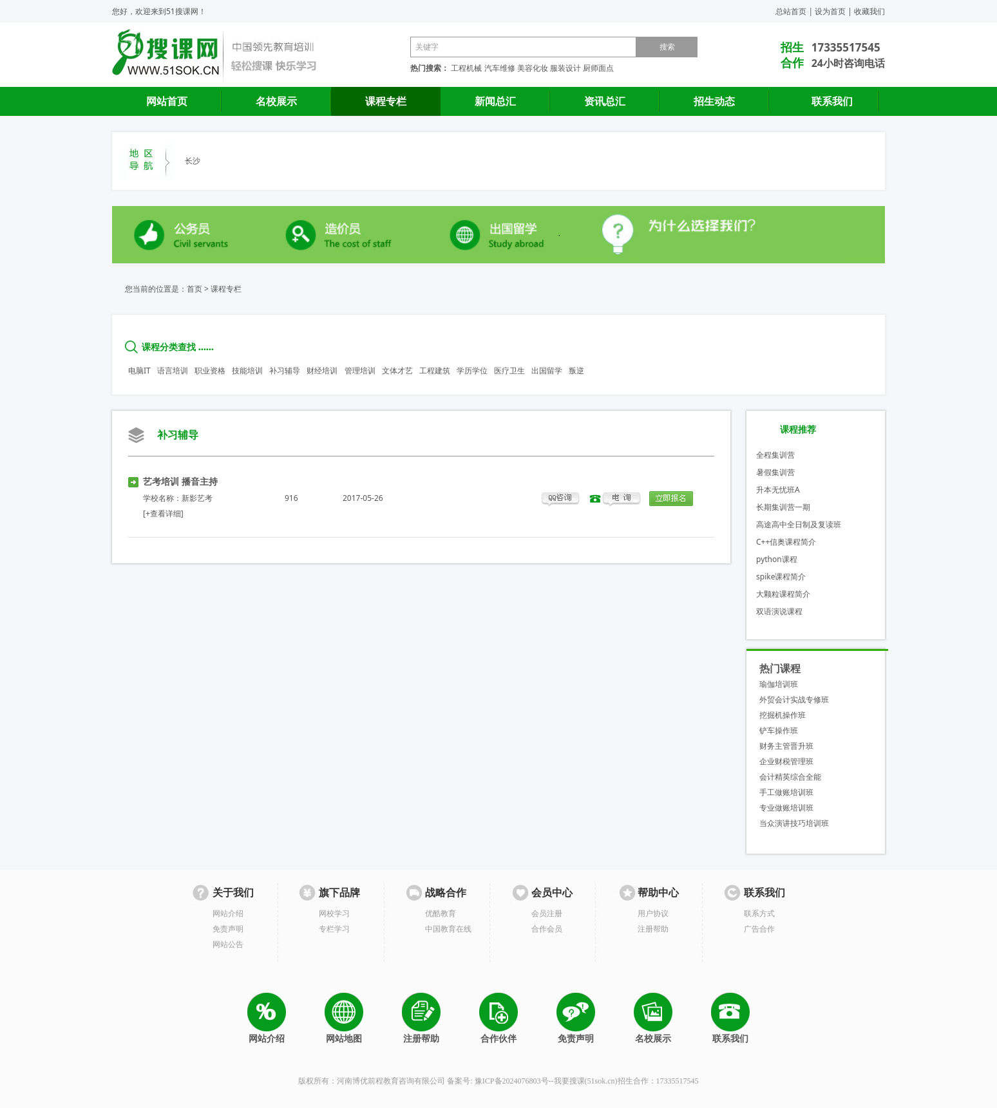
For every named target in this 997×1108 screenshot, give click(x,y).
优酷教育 (440, 913)
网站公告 (228, 944)
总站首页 (790, 11)
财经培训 (322, 370)
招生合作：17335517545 (658, 1080)
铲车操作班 (778, 730)
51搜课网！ (186, 11)
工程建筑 (434, 370)
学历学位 (472, 370)
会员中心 (552, 892)
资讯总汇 (604, 101)
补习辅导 (284, 370)
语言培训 (172, 370)
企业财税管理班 (786, 761)
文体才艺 (397, 370)
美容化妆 (532, 67)
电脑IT (139, 370)
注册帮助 (653, 928)
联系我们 (832, 101)
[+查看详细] (163, 513)
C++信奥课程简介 (786, 541)
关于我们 (233, 892)
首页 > (198, 288)
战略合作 (445, 892)
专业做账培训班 (786, 807)
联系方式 (759, 913)
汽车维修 (499, 67)
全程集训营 (775, 454)
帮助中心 (658, 892)
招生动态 (714, 101)
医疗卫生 (509, 370)
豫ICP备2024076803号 (512, 1080)
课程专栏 (385, 101)
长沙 (192, 160)
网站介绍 (228, 913)
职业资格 (210, 370)
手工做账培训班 (786, 792)
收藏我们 (869, 11)
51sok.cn (601, 1080)
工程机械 (466, 67)
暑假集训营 (775, 472)
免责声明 (228, 928)
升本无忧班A (778, 489)
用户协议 (653, 913)
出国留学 (546, 370)
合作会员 (546, 928)
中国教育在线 (448, 928)
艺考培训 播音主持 (180, 481)
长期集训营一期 (783, 507)
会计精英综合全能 (790, 776)
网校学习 (334, 913)
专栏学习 (334, 928)
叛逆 (576, 370)
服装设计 (565, 67)
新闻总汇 (495, 101)
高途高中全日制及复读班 (798, 524)
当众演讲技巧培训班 (794, 823)
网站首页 (166, 101)
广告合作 (759, 928)
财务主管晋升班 (786, 745)
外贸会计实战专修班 (794, 699)
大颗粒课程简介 (783, 593)
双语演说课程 (779, 611)
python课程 (776, 559)
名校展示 (276, 101)
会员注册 (546, 913)
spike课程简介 (781, 576)
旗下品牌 (339, 892)
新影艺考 (197, 498)
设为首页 (830, 11)
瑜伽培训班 (778, 684)
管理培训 (360, 370)
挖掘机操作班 (782, 714)
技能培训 (247, 370)
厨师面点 (598, 67)
